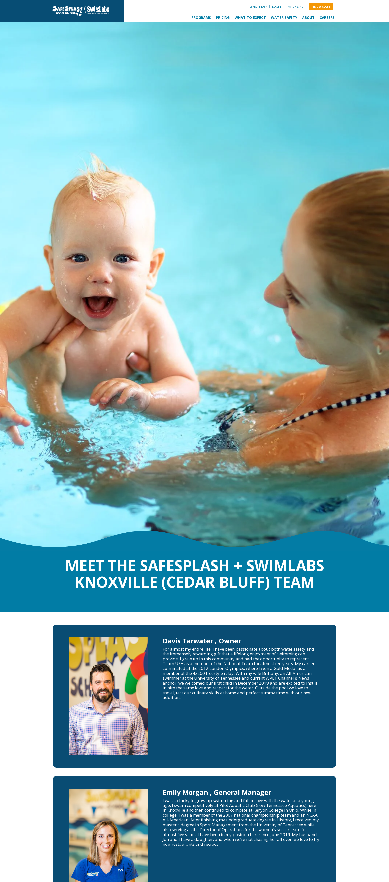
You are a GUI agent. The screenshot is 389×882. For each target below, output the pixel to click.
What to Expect (250, 17)
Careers (327, 17)
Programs (201, 17)
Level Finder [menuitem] (258, 6)
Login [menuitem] (276, 6)
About (308, 17)
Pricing (223, 17)
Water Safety (284, 17)
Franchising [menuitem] (295, 6)
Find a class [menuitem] (321, 6)
